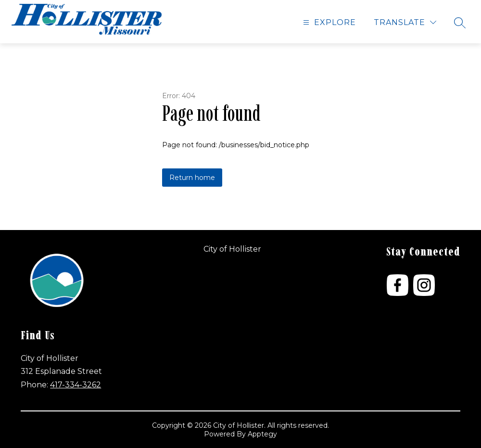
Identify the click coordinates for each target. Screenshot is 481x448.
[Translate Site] (405, 22)
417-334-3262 (75, 384)
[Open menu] (328, 22)
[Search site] (460, 22)
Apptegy (262, 434)
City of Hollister (232, 249)
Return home (192, 177)
